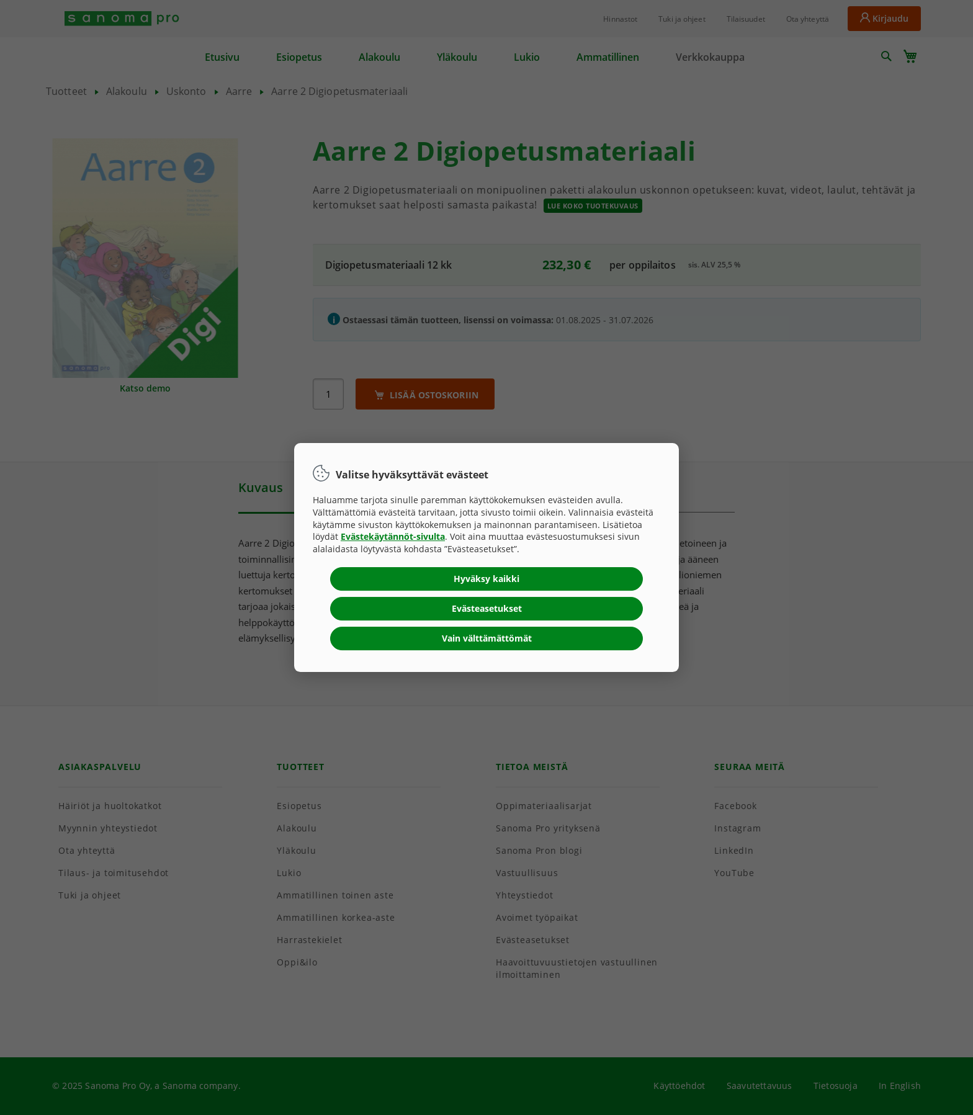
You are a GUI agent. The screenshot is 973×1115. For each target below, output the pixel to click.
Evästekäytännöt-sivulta (393, 536)
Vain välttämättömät (487, 638)
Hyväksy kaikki (486, 578)
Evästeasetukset (487, 608)
